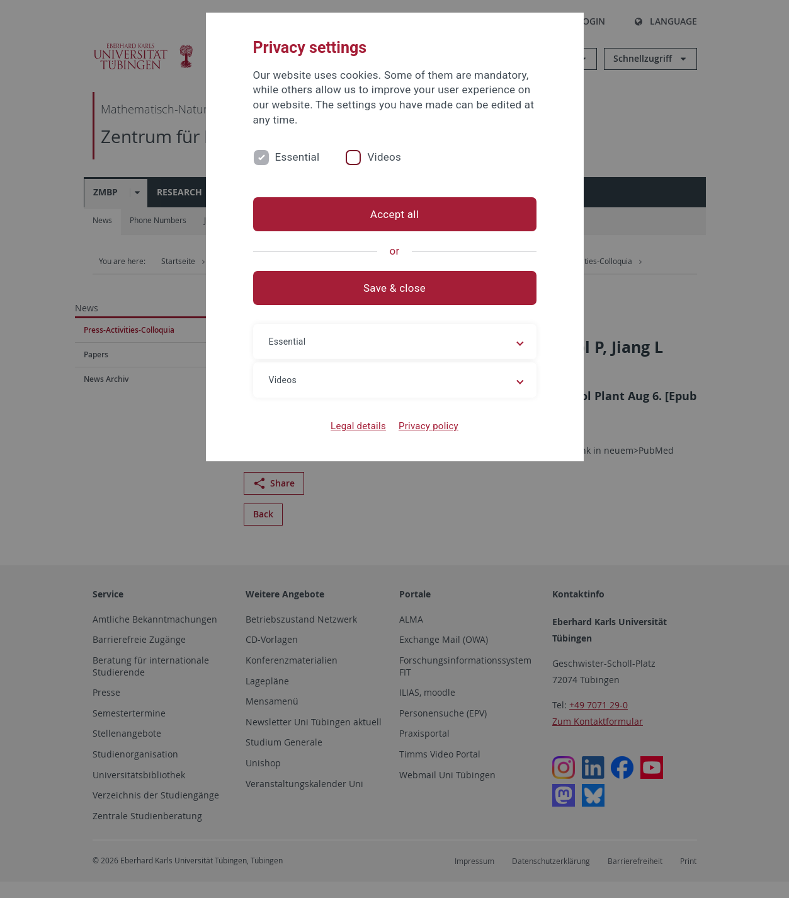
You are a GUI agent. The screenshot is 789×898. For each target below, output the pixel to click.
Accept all (394, 214)
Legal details (358, 426)
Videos (384, 157)
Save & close (394, 288)
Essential (297, 157)
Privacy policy (428, 426)
